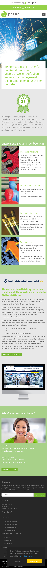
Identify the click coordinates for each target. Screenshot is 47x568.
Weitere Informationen (11, 354)
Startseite (5, 517)
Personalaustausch (10, 530)
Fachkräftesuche (9, 540)
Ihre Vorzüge (8, 543)
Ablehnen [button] (18, 561)
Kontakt (18, 8)
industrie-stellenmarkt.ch (11, 533)
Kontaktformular (9, 469)
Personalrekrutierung (10, 524)
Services (4, 547)
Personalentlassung (10, 527)
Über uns (4, 562)
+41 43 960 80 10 (29, 8)
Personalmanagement (10, 521)
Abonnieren (40, 495)
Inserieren (7, 537)
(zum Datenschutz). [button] (27, 556)
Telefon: (3, 509)
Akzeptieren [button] (34, 561)
